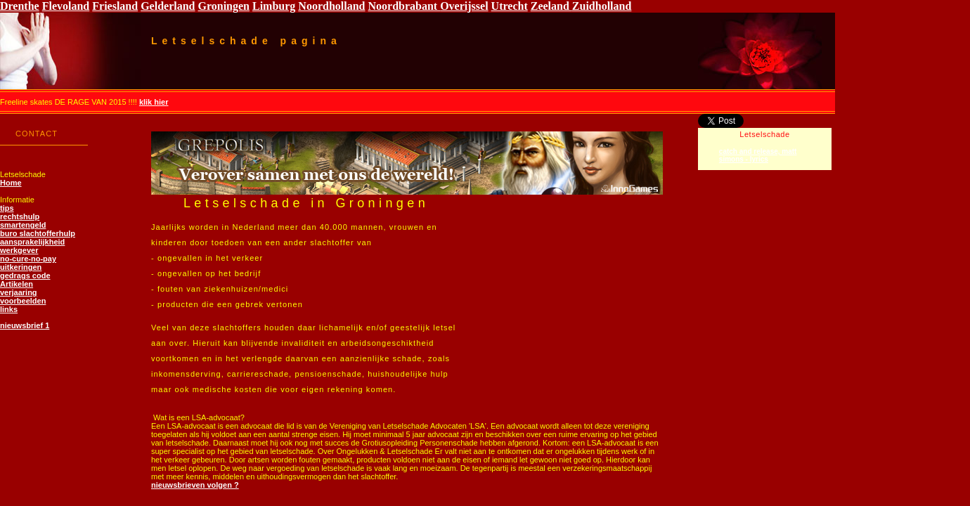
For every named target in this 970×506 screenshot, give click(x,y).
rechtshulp (19, 216)
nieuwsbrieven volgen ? (195, 485)
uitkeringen (20, 267)
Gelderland (168, 6)
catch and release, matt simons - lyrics (758, 155)
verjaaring (18, 292)
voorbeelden (23, 301)
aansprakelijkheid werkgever (32, 246)
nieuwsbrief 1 (24, 325)
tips (7, 208)
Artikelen (16, 284)
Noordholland (331, 6)
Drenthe (19, 6)
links (9, 309)
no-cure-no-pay (28, 258)
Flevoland (66, 6)
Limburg (273, 6)
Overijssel (464, 6)
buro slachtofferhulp (37, 233)
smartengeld (23, 225)
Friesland (115, 6)
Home (11, 183)
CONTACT (36, 133)
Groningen (224, 6)
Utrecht (509, 6)
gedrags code (25, 275)
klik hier (154, 102)
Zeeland (551, 6)
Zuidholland (602, 6)
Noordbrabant (404, 6)
